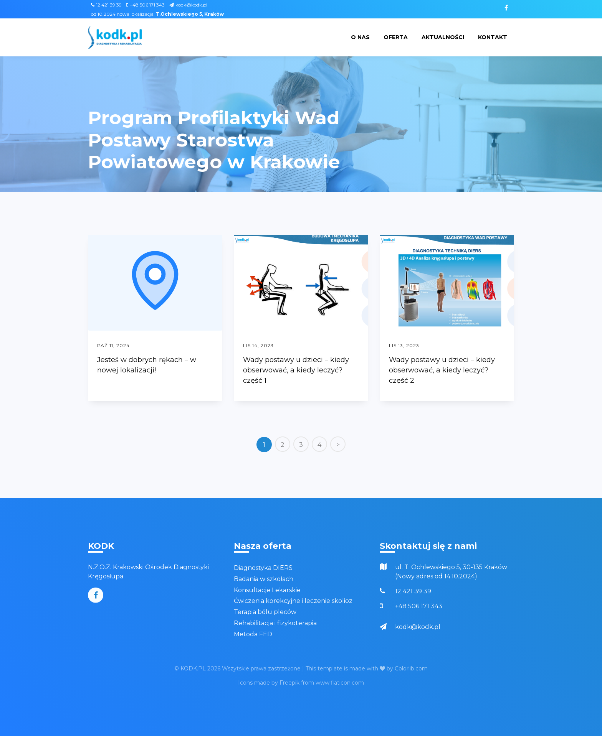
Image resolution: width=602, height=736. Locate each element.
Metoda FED (253, 634)
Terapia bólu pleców (265, 612)
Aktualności (443, 37)
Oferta (396, 37)
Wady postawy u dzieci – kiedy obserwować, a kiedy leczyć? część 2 (442, 370)
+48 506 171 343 (145, 5)
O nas (360, 37)
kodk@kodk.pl (188, 5)
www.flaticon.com (340, 682)
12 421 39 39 (106, 5)
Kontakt (492, 37)
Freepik (289, 682)
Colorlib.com (411, 668)
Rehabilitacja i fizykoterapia (275, 623)
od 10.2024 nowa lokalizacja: (157, 14)
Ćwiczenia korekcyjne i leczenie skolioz (293, 600)
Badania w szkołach (263, 579)
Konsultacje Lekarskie (267, 590)
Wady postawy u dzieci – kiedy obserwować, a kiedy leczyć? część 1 (296, 370)
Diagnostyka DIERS (263, 567)
